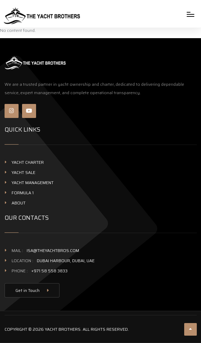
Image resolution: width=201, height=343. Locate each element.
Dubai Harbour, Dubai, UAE (66, 260)
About (19, 203)
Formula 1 (23, 192)
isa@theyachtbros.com (53, 250)
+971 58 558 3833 (49, 270)
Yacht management (33, 182)
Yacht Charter (28, 162)
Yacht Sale (23, 172)
